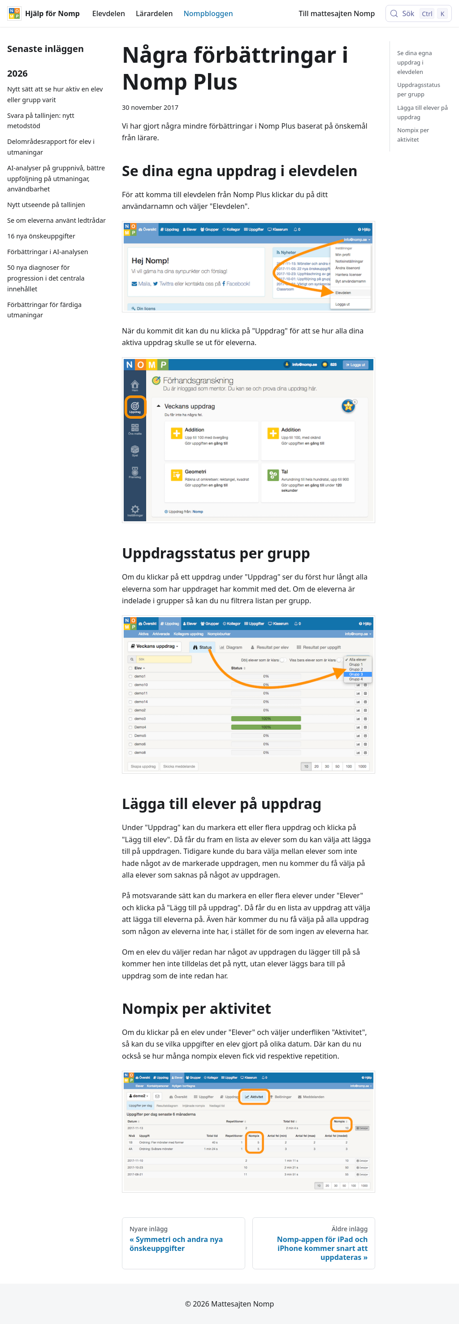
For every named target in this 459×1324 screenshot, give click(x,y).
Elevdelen (108, 13)
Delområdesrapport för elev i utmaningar (51, 146)
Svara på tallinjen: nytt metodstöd (40, 120)
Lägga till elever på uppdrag (422, 112)
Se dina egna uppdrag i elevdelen (414, 62)
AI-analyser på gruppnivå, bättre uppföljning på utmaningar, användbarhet (56, 179)
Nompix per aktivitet (413, 134)
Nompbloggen (208, 13)
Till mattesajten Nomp (337, 13)
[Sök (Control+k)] (418, 13)
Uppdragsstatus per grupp (418, 89)
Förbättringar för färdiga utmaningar (44, 310)
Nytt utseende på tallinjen (46, 204)
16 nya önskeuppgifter (41, 236)
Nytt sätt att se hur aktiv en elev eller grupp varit (55, 94)
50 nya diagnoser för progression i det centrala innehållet (46, 278)
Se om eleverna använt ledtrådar (56, 220)
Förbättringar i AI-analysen (47, 251)
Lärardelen (154, 13)
